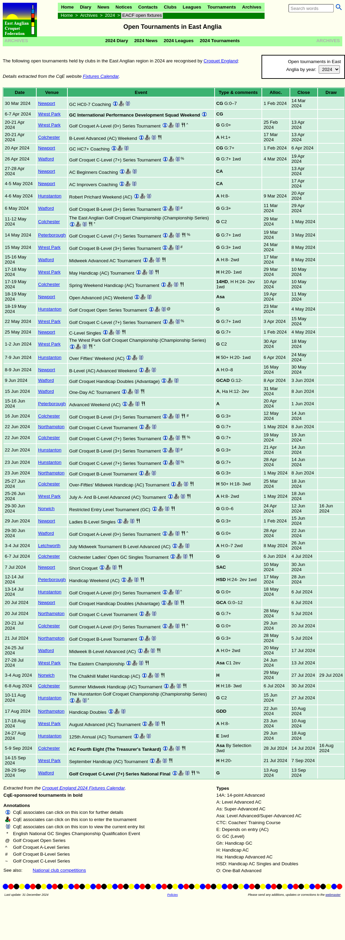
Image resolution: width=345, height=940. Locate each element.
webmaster (333, 894)
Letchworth (49, 545)
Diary (85, 7)
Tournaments (221, 7)
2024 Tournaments (220, 40)
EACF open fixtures (142, 15)
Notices (124, 7)
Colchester (49, 137)
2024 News (145, 40)
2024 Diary (116, 40)
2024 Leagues (178, 40)
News (104, 7)
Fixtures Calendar (101, 76)
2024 (110, 15)
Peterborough (52, 235)
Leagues (192, 7)
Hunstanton (49, 195)
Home (67, 7)
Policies (172, 894)
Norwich (46, 508)
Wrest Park (49, 114)
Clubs (170, 7)
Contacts (148, 7)
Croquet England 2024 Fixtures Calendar (83, 788)
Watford (46, 158)
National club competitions (59, 870)
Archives (251, 7)
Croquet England (221, 60)
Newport (46, 103)
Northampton (51, 426)
